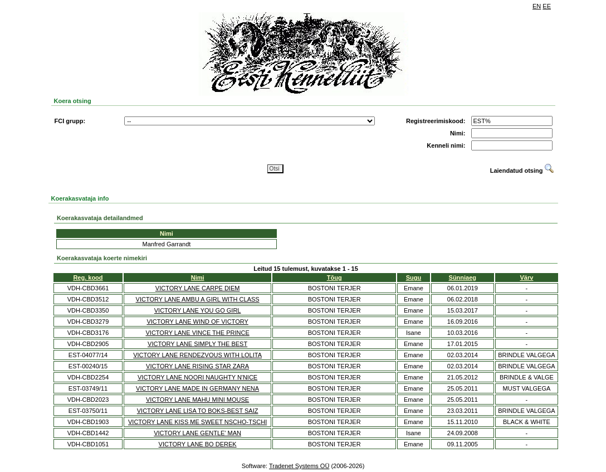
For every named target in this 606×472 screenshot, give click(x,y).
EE (547, 6)
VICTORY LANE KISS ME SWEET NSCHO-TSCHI (197, 422)
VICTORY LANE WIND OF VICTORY (197, 321)
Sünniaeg (463, 277)
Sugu (414, 277)
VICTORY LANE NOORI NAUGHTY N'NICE (197, 377)
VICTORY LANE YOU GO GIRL (197, 310)
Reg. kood (87, 277)
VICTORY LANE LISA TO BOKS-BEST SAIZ (197, 410)
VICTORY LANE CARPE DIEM (197, 288)
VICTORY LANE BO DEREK (198, 444)
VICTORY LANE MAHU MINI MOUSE (197, 399)
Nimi (197, 277)
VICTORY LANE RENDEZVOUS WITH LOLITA (197, 355)
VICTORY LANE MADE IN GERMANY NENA (197, 388)
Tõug (334, 277)
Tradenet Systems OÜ (299, 466)
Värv (527, 277)
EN (536, 6)
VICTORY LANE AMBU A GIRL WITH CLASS (198, 299)
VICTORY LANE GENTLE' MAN (197, 433)
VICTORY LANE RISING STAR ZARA (197, 366)
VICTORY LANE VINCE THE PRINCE (197, 332)
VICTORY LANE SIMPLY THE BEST (197, 343)
